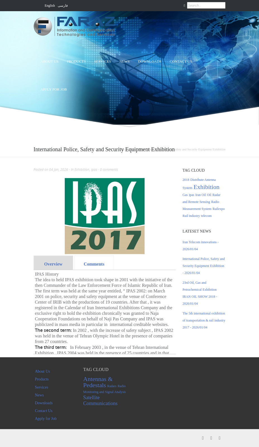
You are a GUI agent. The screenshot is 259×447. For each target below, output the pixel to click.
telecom (206, 216)
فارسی (63, 6)
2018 (186, 180)
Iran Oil (200, 195)
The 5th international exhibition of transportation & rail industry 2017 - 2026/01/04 (204, 320)
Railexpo (219, 209)
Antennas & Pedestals (98, 382)
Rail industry (191, 216)
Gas (185, 195)
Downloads (150, 61)
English (50, 6)
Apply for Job (53, 89)
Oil (209, 195)
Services (102, 61)
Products (76, 61)
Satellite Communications (100, 400)
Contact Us (181, 61)
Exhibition (82, 169)
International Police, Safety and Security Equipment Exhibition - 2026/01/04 (204, 266)
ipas (94, 169)
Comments (94, 264)
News (124, 61)
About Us (49, 61)
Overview (53, 264)
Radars (111, 386)
